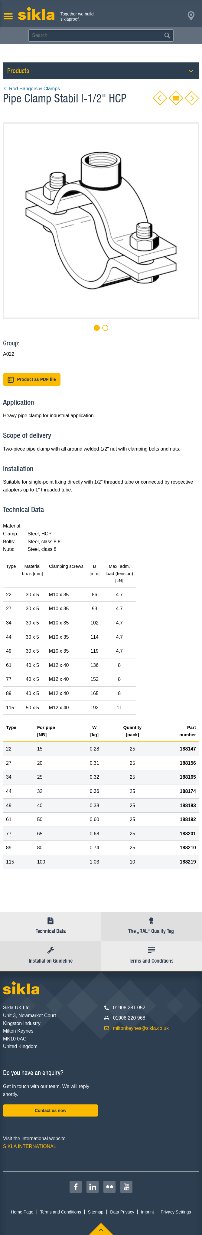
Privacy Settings (176, 1212)
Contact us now (50, 1110)
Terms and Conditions (60, 1212)
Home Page (22, 1212)
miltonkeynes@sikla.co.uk (141, 1028)
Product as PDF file (32, 380)
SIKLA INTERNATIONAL (29, 1146)
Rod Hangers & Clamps (31, 88)
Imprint (147, 1212)
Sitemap (95, 1212)
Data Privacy (122, 1212)
